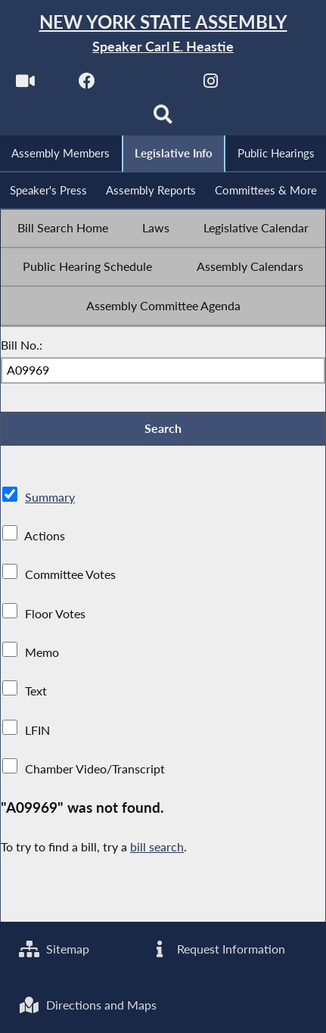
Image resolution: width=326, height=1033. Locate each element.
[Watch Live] (25, 84)
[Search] (163, 118)
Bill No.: (21, 345)
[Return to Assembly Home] (163, 33)
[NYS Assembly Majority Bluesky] (273, 84)
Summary (50, 497)
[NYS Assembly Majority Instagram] (211, 84)
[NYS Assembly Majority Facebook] (87, 84)
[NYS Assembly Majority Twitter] (149, 84)
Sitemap (54, 948)
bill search (157, 846)
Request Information (216, 948)
